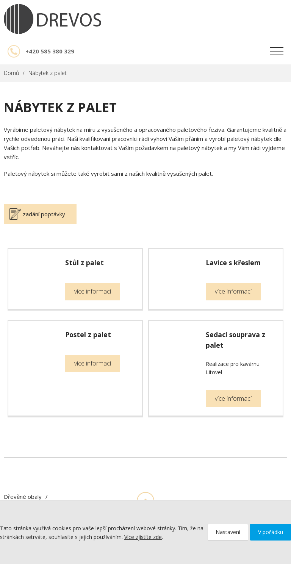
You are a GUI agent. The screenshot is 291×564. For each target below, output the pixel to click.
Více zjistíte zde (143, 537)
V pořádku (270, 532)
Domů (11, 73)
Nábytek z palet (47, 73)
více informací (92, 291)
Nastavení (228, 532)
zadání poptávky (44, 214)
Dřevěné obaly (23, 496)
